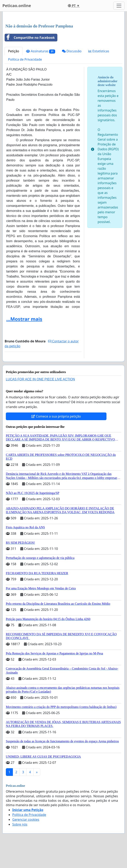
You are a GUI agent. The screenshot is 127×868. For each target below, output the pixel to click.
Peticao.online (16, 5)
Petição (13, 51)
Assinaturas (40, 51)
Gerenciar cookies (25, 819)
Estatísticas (98, 51)
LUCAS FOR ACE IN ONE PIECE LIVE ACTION (40, 379)
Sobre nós (19, 824)
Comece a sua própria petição (56, 416)
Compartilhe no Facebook (30, 37)
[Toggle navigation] (119, 6)
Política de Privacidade (25, 59)
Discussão (72, 51)
